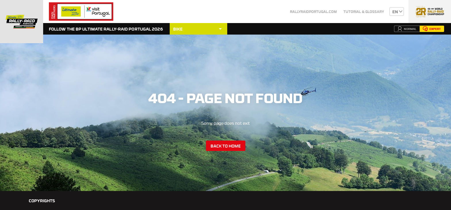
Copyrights (42, 200)
